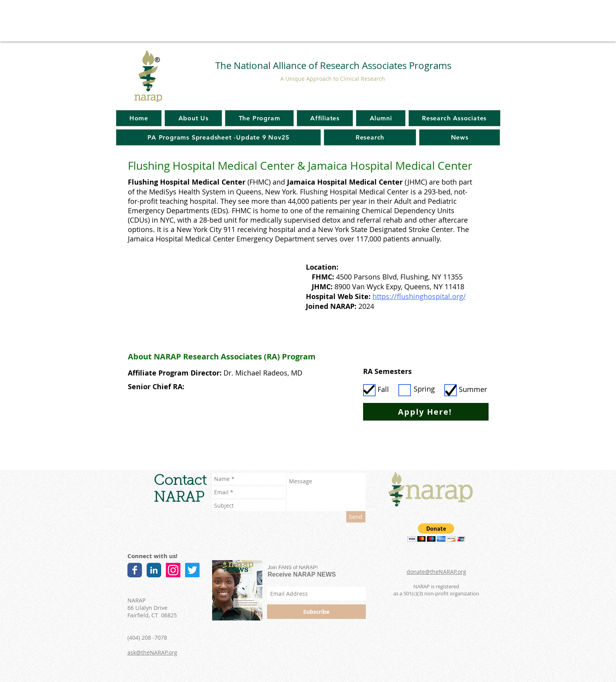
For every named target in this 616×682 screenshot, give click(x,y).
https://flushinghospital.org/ (419, 296)
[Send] (355, 516)
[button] (436, 532)
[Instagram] (173, 570)
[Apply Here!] (426, 412)
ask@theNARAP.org (152, 652)
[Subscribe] (316, 611)
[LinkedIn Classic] (154, 570)
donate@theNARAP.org (436, 571)
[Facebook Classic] (134, 570)
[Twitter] (192, 570)
